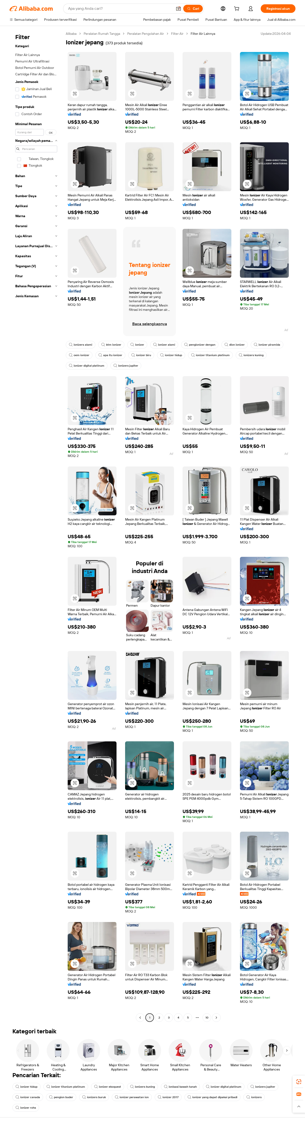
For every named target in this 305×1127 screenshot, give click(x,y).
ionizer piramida (267, 345)
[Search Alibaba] (120, 8)
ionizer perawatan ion (132, 1097)
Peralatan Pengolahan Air (145, 34)
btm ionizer (111, 345)
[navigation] (36, 526)
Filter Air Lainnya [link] (203, 34)
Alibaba (71, 34)
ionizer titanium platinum (210, 355)
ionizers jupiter (125, 366)
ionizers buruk (94, 1097)
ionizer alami (164, 345)
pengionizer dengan (199, 345)
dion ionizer (234, 345)
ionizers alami (80, 345)
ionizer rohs (25, 1108)
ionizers (254, 1097)
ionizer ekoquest (107, 1087)
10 (206, 1017)
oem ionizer (79, 355)
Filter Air (177, 34)
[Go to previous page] (140, 1017)
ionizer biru (141, 355)
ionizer (137, 345)
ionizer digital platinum (86, 366)
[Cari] (193, 8)
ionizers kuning (251, 355)
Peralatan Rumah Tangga (102, 34)
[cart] (237, 9)
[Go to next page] (216, 1017)
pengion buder (61, 1097)
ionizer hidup (171, 355)
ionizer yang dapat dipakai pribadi (212, 1097)
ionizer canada (27, 1097)
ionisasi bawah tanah (180, 1087)
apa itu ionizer (110, 355)
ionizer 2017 (168, 1097)
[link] (299, 1082)
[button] (178, 8)
